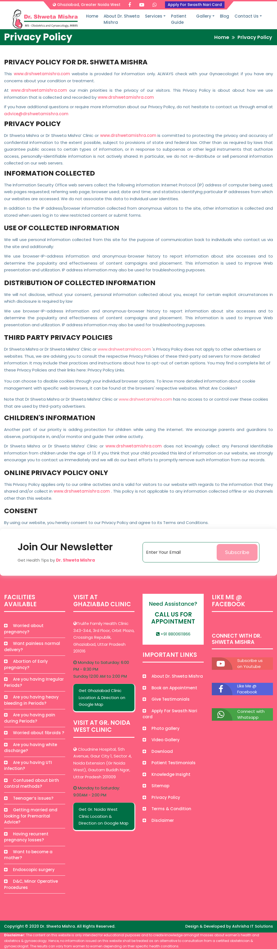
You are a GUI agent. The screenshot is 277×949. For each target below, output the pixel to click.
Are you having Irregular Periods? (34, 682)
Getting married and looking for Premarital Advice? (30, 816)
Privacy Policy (161, 797)
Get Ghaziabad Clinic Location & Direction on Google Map (102, 697)
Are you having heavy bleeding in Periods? (31, 700)
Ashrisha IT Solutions (252, 926)
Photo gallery (161, 728)
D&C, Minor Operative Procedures (31, 884)
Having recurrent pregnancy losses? (26, 837)
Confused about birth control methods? (31, 783)
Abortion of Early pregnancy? (26, 664)
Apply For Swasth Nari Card (195, 4)
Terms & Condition (167, 809)
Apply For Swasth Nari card (170, 714)
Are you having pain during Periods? (29, 718)
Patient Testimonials (169, 763)
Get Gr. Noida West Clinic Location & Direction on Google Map (103, 816)
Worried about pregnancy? (24, 629)
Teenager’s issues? (28, 798)
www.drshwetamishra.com (42, 74)
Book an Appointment (170, 688)
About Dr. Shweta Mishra (122, 19)
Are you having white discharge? (30, 748)
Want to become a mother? (28, 855)
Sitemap (156, 786)
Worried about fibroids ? (34, 733)
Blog (224, 16)
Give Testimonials (166, 699)
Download (158, 751)
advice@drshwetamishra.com (36, 114)
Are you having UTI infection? (28, 766)
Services (153, 16)
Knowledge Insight (166, 774)
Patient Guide (178, 19)
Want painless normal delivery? (32, 647)
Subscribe (237, 552)
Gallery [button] (203, 16)
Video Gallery (161, 740)
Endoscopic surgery (29, 869)
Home (92, 16)
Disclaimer (158, 820)
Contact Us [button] (247, 16)
